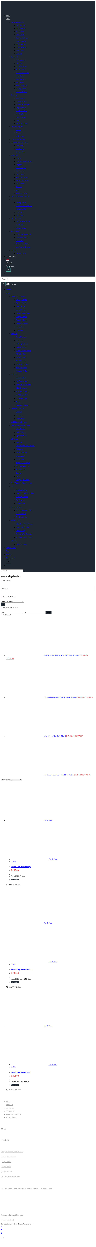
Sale (7, 551)
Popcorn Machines (23, 466)
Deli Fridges (20, 432)
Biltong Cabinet (22, 344)
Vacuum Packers (22, 371)
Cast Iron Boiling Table (25, 493)
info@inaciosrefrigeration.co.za (12, 1152)
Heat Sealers (20, 456)
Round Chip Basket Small (20, 1072)
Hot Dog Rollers (22, 395)
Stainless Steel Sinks (24, 534)
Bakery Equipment (18, 296)
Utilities (14, 541)
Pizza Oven (20, 327)
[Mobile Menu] (11, 284)
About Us (9, 1105)
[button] (13, 884)
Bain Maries (20, 429)
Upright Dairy (21, 436)
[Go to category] (3, 604)
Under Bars (20, 419)
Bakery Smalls (21, 544)
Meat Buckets (21, 354)
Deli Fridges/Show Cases (20, 425)
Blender (19, 442)
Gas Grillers (20, 503)
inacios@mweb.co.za (8, 1157)
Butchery (14, 334)
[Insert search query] (12, 570)
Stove (18, 402)
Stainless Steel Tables (24, 537)
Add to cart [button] (15, 879)
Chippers (19, 449)
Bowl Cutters (21, 378)
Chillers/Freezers (17, 408)
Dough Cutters (21, 317)
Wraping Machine (23, 480)
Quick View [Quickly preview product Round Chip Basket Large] (48, 820)
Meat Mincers (21, 357)
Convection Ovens (23, 313)
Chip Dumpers (21, 388)
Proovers (19, 330)
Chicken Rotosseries (23, 385)
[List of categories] (12, 601)
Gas (12, 486)
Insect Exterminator (23, 351)
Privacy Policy (11, 1117)
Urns (18, 476)
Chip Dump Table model (25, 446)
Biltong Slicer (21, 347)
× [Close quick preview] (1, 1230)
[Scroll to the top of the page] (1, 1226)
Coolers (19, 412)
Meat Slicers (20, 361)
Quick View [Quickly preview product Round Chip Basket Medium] (48, 923)
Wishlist (9, 554)
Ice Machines (21, 514)
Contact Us (10, 1108)
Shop (8, 293)
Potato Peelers (21, 398)
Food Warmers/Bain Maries (21, 483)
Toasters (19, 473)
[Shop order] (11, 780)
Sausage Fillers (21, 368)
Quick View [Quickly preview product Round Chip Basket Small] (48, 1026)
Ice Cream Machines (24, 510)
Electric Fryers (21, 453)
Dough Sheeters (22, 323)
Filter (49, 612)
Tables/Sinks (15, 520)
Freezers (19, 415)
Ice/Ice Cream (16, 507)
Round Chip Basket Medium (21, 969)
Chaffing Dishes (22, 381)
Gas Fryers (20, 500)
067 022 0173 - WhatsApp (10, 1176)
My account (10, 558)
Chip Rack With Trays (24, 524)
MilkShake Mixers (23, 463)
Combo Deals (11, 548)
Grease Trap (20, 531)
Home (8, 289)
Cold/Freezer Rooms (19, 422)
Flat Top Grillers (22, 391)
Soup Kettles (21, 470)
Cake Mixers (21, 310)
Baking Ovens (21, 300)
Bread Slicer (20, 306)
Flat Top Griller (22, 497)
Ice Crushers (20, 459)
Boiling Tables (21, 490)
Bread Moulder (21, 303)
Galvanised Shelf (22, 527)
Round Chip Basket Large (21, 867)
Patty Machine (21, 337)
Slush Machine (21, 517)
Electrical (14, 439)
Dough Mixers (21, 320)
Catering (14, 374)
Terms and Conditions (13, 1114)
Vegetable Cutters (22, 405)
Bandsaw (19, 340)
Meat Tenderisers (22, 364)
